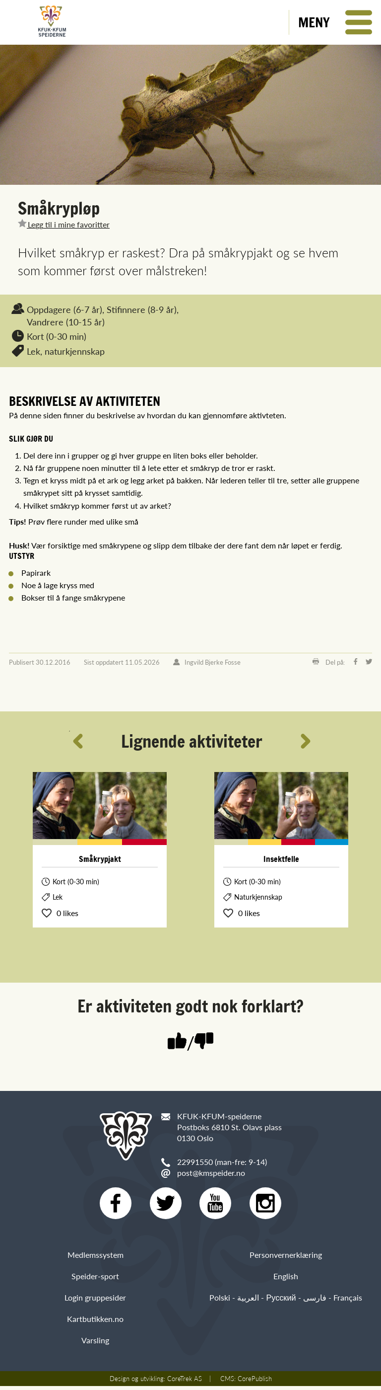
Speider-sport (95, 1280)
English (285, 1280)
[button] (335, 22)
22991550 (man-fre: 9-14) (222, 1161)
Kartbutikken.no (95, 1322)
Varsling (95, 1344)
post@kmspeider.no (211, 1172)
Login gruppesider (95, 1301)
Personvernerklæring (286, 1258)
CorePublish (255, 1382)
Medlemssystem (95, 1258)
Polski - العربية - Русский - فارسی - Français (285, 1301)
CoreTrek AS (184, 1382)
